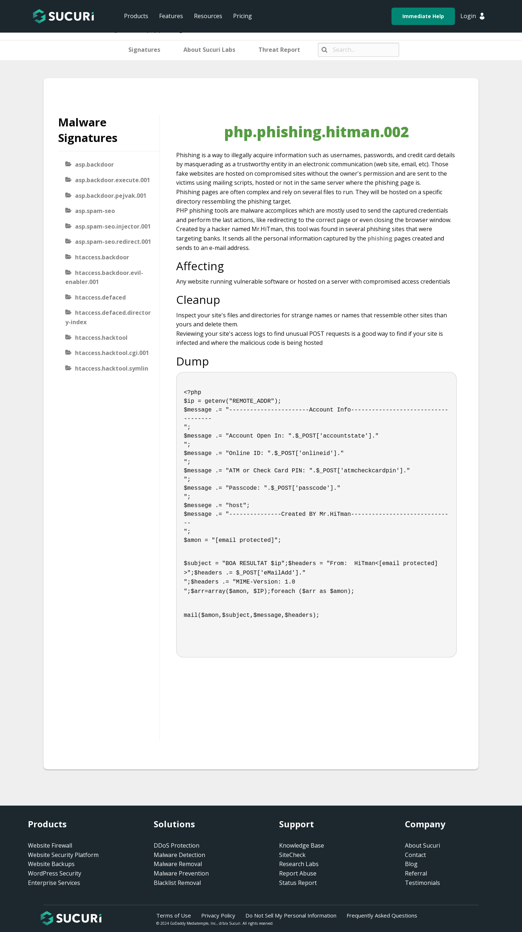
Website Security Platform (63, 855)
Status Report (298, 883)
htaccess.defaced (100, 297)
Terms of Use (173, 915)
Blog (411, 864)
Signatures (144, 50)
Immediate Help (423, 16)
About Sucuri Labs (209, 50)
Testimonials (422, 883)
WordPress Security (54, 873)
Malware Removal (178, 864)
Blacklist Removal (177, 883)
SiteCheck (292, 855)
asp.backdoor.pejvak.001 (110, 196)
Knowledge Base (301, 845)
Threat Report (279, 50)
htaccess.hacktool (101, 338)
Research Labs (299, 864)
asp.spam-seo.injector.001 (113, 226)
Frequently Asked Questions (382, 915)
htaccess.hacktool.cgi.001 (112, 353)
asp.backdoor (94, 164)
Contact (415, 855)
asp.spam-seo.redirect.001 (113, 242)
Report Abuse (297, 873)
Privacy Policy (218, 915)
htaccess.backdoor (102, 257)
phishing (380, 238)
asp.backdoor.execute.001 (112, 180)
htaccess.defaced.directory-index (108, 317)
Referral (416, 873)
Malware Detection (179, 855)
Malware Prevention (181, 873)
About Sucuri (422, 845)
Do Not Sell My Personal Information (290, 915)
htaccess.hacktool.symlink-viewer (106, 373)
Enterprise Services (54, 883)
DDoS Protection (176, 845)
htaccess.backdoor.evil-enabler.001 (104, 277)
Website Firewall (50, 845)
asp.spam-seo (95, 211)
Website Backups (51, 864)
